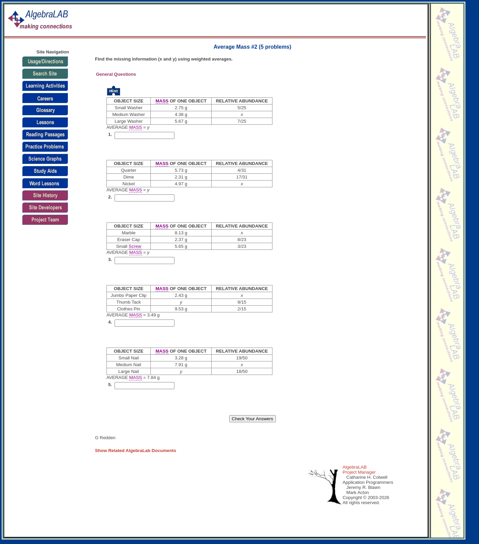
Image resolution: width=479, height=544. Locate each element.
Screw (135, 246)
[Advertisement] (307, 20)
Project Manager (359, 472)
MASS (162, 100)
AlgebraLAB (354, 467)
